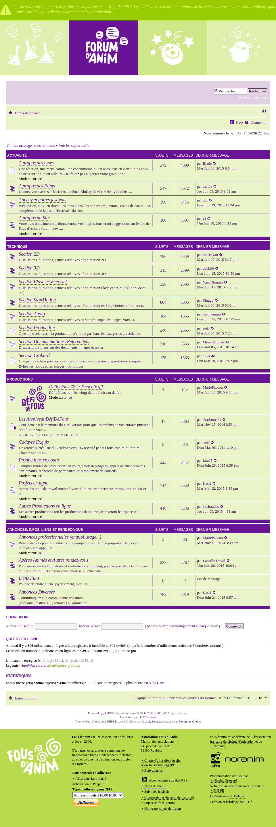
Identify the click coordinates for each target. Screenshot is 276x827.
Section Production (37, 327)
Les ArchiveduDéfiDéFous (44, 419)
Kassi (207, 483)
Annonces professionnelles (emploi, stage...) (60, 537)
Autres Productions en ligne (45, 506)
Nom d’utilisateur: (20, 626)
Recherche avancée (252, 97)
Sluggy (208, 300)
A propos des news (36, 163)
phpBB (107, 713)
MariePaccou (213, 387)
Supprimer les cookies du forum (189, 698)
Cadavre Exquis (34, 442)
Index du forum (28, 113)
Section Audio (32, 313)
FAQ (239, 122)
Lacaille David (214, 560)
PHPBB (218, 790)
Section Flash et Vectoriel (43, 281)
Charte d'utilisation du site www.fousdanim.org (161, 762)
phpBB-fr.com (147, 717)
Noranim (219, 746)
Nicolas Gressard (225, 780)
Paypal (97, 784)
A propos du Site (34, 217)
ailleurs (261, 7)
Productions (20, 379)
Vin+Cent (157, 682)
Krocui (145, 721)
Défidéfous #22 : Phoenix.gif (76, 386)
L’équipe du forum (147, 698)
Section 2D (29, 254)
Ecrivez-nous (153, 771)
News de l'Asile (155, 786)
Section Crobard (34, 355)
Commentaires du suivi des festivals (169, 797)
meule (207, 186)
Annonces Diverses (37, 592)
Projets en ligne (33, 483)
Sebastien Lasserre (163, 721)
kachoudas (211, 506)
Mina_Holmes (213, 342)
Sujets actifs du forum (159, 803)
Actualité (17, 155)
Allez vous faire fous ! (90, 779)
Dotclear (240, 796)
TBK (206, 356)
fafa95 (207, 460)
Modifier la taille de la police (263, 111)
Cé (250, 802)
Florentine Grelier (190, 721)
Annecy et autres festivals (42, 199)
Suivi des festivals (156, 792)
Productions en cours (39, 460)
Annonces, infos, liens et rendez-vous (45, 530)
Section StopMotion (37, 300)
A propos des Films (37, 186)
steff (206, 328)
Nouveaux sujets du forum (162, 809)
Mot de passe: (89, 626)
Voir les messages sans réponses (30, 145)
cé (40, 178)
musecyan (210, 254)
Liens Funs (29, 578)
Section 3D (29, 268)
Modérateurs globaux (63, 665)
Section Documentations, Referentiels (54, 341)
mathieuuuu (212, 314)
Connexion (259, 122)
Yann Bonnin (213, 282)
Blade (207, 163)
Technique (17, 247)
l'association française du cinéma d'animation (240, 739)
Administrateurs (33, 665)
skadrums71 (212, 419)
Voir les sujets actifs (74, 145)
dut (205, 200)
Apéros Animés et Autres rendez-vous (53, 560)
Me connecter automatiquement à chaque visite (185, 626)
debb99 (208, 268)
